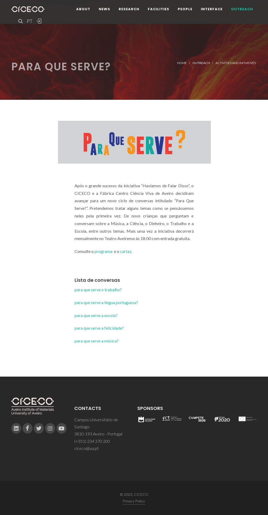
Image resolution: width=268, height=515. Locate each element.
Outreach (242, 9)
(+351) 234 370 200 (92, 441)
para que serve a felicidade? (99, 327)
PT (29, 21)
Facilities (158, 9)
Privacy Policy (134, 501)
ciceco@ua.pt (86, 448)
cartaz (126, 251)
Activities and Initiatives (236, 63)
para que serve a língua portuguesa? (106, 302)
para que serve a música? (97, 340)
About (83, 9)
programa (103, 251)
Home (182, 63)
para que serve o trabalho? (98, 289)
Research (129, 9)
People (185, 9)
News (104, 9)
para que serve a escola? (96, 315)
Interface (212, 9)
